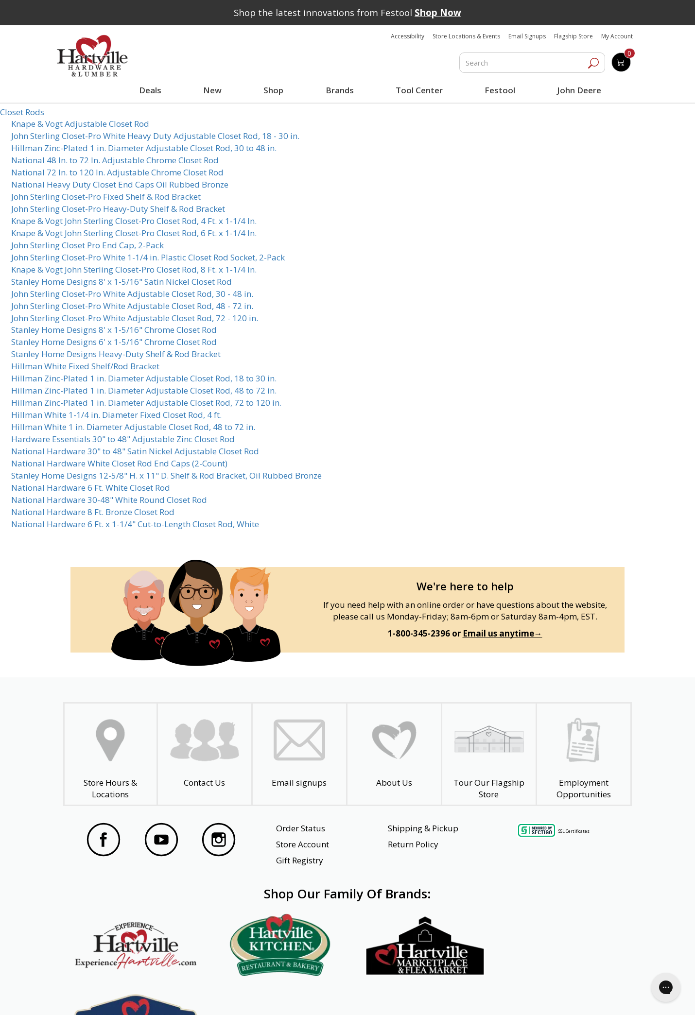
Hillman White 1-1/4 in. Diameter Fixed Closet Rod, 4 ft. (116, 414)
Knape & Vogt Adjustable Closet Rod (80, 123)
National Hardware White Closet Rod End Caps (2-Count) (119, 463)
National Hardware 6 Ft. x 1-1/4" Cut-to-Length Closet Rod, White (135, 524)
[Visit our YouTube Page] (161, 841)
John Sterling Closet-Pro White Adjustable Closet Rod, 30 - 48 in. (132, 293)
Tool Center (419, 90)
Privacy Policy (221, 994)
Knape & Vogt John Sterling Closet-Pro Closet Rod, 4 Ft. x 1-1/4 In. (134, 220)
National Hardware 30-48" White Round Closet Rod (109, 499)
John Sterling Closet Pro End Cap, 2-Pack (87, 245)
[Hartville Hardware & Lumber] (92, 56)
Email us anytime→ (502, 633)
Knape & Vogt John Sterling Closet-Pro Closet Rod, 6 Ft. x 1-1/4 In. (134, 233)
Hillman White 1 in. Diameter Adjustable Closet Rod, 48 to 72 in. (133, 426)
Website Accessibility (123, 994)
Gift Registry (299, 860)
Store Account (302, 844)
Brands (339, 90)
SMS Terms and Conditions (562, 994)
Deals (152, 91)
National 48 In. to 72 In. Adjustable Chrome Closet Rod (115, 160)
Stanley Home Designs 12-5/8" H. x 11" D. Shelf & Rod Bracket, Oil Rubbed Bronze (166, 475)
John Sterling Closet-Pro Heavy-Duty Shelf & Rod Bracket (118, 208)
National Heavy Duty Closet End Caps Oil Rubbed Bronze (119, 184)
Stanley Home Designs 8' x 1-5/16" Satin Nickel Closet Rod (121, 281)
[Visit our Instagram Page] (219, 841)
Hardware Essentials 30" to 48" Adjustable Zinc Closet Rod (123, 439)
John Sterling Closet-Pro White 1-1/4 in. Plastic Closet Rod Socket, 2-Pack (148, 257)
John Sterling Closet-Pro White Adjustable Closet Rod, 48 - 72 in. (132, 305)
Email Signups (527, 36)
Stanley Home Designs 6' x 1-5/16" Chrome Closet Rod (114, 341)
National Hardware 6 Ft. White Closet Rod (90, 487)
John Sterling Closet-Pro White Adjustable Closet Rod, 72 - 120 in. (134, 318)
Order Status (300, 828)
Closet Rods (22, 112)
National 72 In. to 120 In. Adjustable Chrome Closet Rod (117, 172)
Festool (500, 90)
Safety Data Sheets (317, 994)
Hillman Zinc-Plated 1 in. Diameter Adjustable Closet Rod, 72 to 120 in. (146, 402)
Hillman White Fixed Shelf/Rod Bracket (85, 366)
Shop (275, 91)
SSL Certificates (574, 831)
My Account (617, 36)
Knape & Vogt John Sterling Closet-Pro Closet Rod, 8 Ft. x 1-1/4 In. (134, 269)
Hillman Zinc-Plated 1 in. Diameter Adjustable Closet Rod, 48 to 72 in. (144, 390)
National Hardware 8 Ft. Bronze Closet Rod (92, 511)
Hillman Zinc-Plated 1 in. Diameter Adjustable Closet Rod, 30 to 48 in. (144, 148)
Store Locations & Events (466, 36)
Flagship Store (573, 36)
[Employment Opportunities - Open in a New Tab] (583, 754)
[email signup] (299, 754)
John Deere (579, 90)
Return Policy (413, 844)
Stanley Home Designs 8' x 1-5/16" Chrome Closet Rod (114, 329)
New (213, 90)
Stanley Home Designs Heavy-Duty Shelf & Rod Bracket (116, 354)
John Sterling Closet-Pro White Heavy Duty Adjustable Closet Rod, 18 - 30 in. (155, 135)
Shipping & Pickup (423, 828)
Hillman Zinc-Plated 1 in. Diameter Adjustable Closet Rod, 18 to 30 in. (144, 378)
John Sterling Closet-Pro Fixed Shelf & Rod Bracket (106, 196)
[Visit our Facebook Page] (104, 841)
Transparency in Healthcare (435, 994)
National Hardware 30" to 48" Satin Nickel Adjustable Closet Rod (135, 451)
